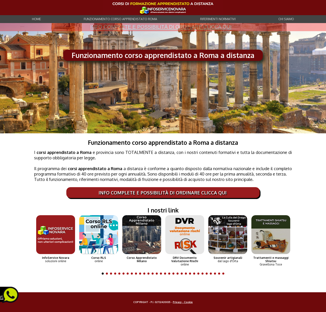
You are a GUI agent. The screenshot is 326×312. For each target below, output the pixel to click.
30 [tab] (224, 274)
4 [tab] (116, 274)
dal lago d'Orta (228, 259)
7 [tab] (129, 274)
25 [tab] (203, 274)
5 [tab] (120, 274)
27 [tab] (212, 274)
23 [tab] (195, 274)
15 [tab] (162, 274)
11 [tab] (145, 274)
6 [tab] (124, 274)
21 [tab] (187, 274)
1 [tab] (104, 274)
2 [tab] (108, 274)
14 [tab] (158, 274)
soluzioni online (55, 259)
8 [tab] (133, 274)
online (98, 259)
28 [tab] (216, 274)
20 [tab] (183, 274)
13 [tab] (154, 274)
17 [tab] (170, 274)
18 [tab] (174, 274)
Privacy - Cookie (183, 302)
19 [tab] (179, 274)
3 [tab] (112, 274)
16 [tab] (166, 274)
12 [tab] (149, 274)
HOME (36, 19)
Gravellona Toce (271, 261)
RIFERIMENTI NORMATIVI (218, 19)
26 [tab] (208, 274)
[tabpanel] (55, 238)
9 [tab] (137, 274)
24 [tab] (199, 274)
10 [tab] (141, 274)
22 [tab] (191, 274)
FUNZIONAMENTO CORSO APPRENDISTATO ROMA (120, 19)
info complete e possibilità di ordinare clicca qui (161, 27)
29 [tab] (220, 274)
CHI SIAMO (286, 19)
